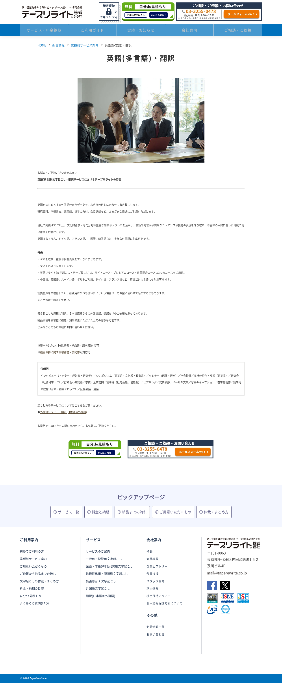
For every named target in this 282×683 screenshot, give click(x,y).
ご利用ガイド (92, 31)
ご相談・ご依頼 (237, 31)
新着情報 (58, 45)
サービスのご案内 (98, 551)
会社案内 (189, 31)
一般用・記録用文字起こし (104, 559)
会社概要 (153, 559)
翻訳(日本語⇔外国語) (100, 596)
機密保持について (159, 596)
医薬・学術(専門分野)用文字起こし (109, 566)
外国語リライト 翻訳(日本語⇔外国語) (63, 412)
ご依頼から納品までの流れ (38, 573)
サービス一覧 (66, 511)
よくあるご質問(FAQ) (34, 603)
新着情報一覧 (156, 627)
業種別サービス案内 (84, 45)
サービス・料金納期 (44, 31)
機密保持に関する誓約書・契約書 (60, 352)
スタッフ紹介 (156, 581)
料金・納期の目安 (32, 588)
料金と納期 (98, 511)
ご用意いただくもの (173, 511)
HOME (41, 45)
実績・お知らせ (140, 31)
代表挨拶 (153, 573)
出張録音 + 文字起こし (101, 581)
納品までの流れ (132, 511)
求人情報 (153, 588)
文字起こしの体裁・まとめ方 (39, 581)
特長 (149, 551)
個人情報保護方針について (165, 603)
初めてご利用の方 (32, 551)
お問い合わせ (156, 634)
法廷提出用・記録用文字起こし (107, 573)
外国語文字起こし (98, 588)
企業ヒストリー (157, 566)
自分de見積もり (30, 596)
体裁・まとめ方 (213, 511)
